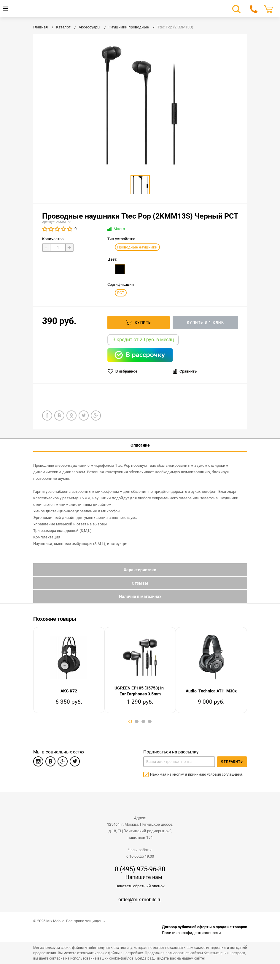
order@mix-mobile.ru (140, 899)
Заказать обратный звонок (140, 886)
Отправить (232, 761)
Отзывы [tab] (140, 583)
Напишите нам (143, 877)
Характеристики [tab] (140, 569)
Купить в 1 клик (205, 322)
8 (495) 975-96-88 (140, 869)
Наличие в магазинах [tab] (140, 596)
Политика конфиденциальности (191, 933)
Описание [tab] (140, 445)
